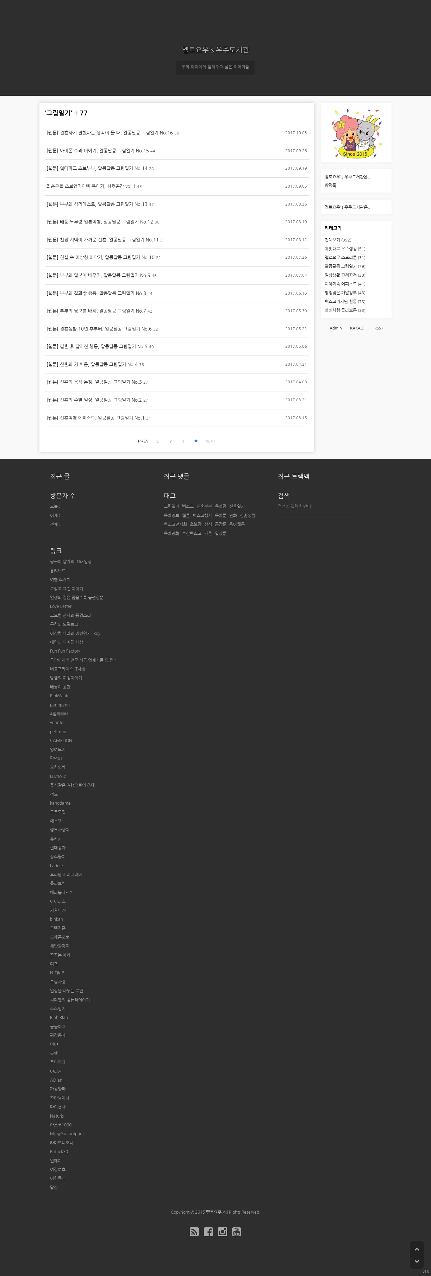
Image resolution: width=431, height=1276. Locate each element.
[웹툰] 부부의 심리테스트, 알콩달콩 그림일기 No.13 (97, 204)
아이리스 (57, 901)
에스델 (56, 821)
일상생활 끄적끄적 (345, 275)
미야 (54, 1044)
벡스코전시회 (175, 524)
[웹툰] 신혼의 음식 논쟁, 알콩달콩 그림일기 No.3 (94, 382)
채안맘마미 (59, 946)
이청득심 (57, 1178)
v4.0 (426, 1272)
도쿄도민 (57, 812)
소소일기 (57, 1009)
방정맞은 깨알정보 (345, 293)
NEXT (210, 441)
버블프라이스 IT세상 (68, 669)
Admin (336, 328)
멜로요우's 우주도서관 (215, 50)
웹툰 (186, 516)
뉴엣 (54, 1053)
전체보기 (338, 240)
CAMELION (61, 740)
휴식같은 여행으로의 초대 (72, 785)
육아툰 (220, 516)
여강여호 (57, 1170)
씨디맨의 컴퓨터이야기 (70, 1000)
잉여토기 (57, 750)
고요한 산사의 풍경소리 (70, 616)
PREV (143, 441)
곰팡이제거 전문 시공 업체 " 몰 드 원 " (83, 660)
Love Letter (60, 606)
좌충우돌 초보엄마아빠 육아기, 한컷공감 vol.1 (91, 186)
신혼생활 (247, 516)
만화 (233, 516)
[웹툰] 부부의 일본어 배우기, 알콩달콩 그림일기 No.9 (98, 275)
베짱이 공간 (60, 687)
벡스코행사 (202, 516)
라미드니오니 (61, 1143)
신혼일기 (237, 506)
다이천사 (57, 1107)
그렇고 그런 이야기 (66, 589)
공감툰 (220, 524)
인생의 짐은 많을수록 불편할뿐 (77, 598)
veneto (56, 723)
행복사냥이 (59, 830)
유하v (55, 839)
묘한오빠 (57, 767)
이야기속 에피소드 (345, 284)
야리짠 (56, 1071)
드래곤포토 (59, 937)
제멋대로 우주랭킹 (345, 249)
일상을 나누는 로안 (66, 991)
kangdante (60, 803)
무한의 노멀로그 (64, 624)
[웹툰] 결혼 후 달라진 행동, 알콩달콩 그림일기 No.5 (97, 346)
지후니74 (58, 911)
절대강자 (57, 848)
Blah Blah (59, 1018)
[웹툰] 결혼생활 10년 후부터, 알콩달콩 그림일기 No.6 (99, 329)
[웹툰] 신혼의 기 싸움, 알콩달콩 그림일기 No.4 (92, 364)
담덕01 (56, 758)
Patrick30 (59, 1152)
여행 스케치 (60, 580)
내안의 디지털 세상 (66, 642)
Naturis (57, 1116)
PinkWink (59, 696)
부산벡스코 (191, 534)
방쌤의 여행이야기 (66, 678)
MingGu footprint (67, 1134)
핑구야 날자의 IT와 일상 (71, 562)
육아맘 (220, 506)
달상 (54, 1188)
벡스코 (188, 506)
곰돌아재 (57, 1027)
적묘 (54, 794)
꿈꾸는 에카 (60, 955)
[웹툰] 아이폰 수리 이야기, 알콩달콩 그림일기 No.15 (97, 151)
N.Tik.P (57, 973)
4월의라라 (59, 714)
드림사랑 (57, 982)
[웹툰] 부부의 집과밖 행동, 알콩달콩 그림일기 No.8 (96, 293)
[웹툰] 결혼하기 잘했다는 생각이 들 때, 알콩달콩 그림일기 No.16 (109, 133)
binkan (56, 919)
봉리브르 (57, 571)
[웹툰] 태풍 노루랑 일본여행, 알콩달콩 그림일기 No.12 (99, 222)
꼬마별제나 (59, 1098)
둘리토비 (57, 883)
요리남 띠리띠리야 (66, 875)
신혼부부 (204, 506)
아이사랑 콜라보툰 (345, 310)
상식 (208, 524)
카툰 (208, 534)
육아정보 (171, 516)
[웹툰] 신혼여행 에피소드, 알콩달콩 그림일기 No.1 (95, 418)
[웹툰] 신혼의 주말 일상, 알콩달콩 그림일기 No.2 (94, 400)
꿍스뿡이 (57, 857)
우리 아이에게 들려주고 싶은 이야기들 (215, 67)
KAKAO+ (358, 328)
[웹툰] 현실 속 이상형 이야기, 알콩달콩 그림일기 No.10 (100, 257)
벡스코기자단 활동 (345, 302)
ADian (56, 1080)
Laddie (56, 866)
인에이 (56, 1161)
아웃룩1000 (60, 1125)
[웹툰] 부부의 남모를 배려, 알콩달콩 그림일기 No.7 (96, 311)
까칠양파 (57, 1089)
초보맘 (195, 524)
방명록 (330, 185)
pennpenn (60, 705)
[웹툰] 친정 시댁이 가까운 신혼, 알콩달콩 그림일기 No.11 (102, 240)
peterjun (58, 732)
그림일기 (171, 506)
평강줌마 (57, 1035)
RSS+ (378, 328)
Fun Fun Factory (65, 651)
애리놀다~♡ (61, 893)
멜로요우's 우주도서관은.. (347, 207)
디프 (54, 964)
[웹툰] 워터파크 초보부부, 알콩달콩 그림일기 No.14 (97, 168)
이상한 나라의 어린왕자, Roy (75, 633)
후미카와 (57, 1062)
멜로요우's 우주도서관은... (348, 177)
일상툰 (220, 534)
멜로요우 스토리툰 (345, 258)
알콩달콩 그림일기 (345, 266)
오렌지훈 (57, 928)
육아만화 (171, 534)
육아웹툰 (237, 524)
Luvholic (58, 776)
